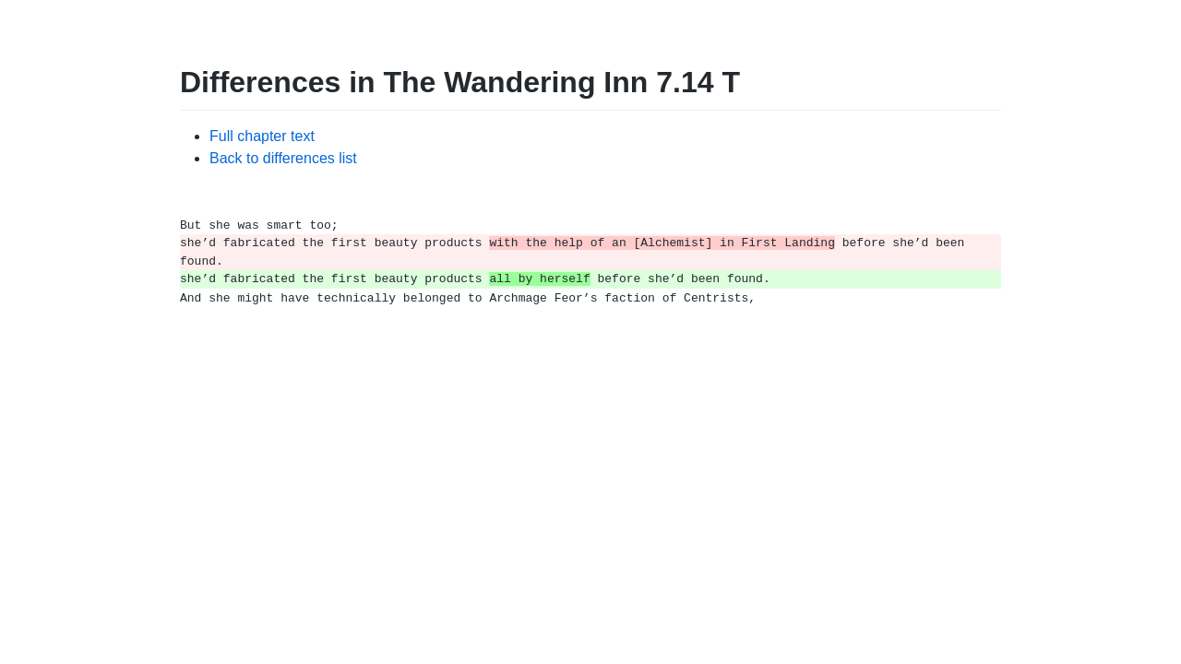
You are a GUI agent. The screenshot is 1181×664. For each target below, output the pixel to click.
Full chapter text (262, 136)
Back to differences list (283, 158)
